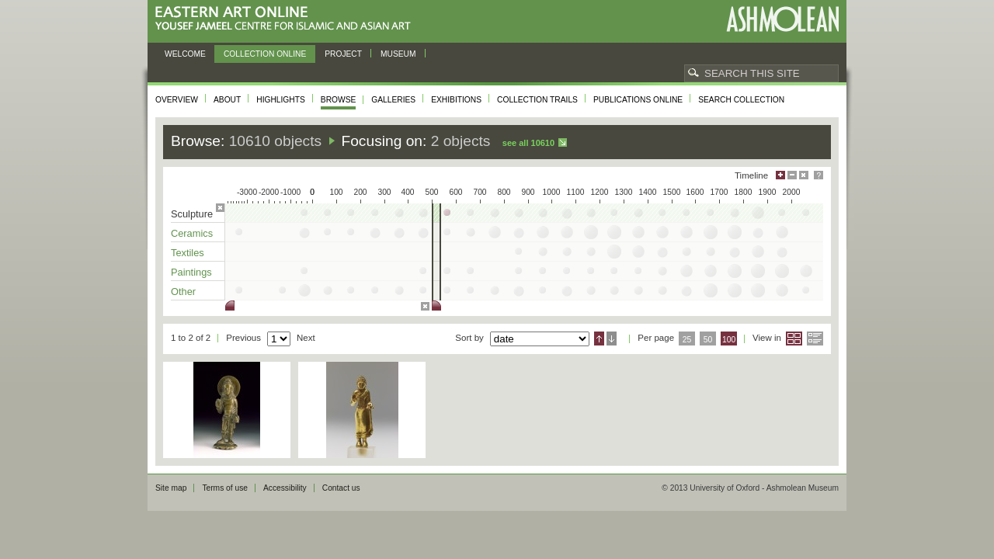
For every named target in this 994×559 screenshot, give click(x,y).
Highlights (280, 99)
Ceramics (192, 233)
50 (708, 339)
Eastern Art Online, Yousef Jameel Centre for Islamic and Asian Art (287, 19)
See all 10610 (528, 143)
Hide (803, 175)
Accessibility (285, 488)
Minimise (792, 175)
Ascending (599, 338)
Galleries (393, 99)
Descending (611, 338)
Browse (338, 99)
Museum (398, 54)
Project (343, 54)
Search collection (741, 99)
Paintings (191, 272)
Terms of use (225, 488)
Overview (176, 99)
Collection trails (537, 99)
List (815, 338)
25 (687, 339)
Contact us (341, 488)
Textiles (187, 253)
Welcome (185, 54)
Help (818, 175)
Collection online (265, 54)
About (227, 99)
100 (728, 339)
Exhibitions (456, 99)
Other (183, 291)
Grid (794, 338)
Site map (170, 488)
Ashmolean (782, 19)
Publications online (638, 99)
